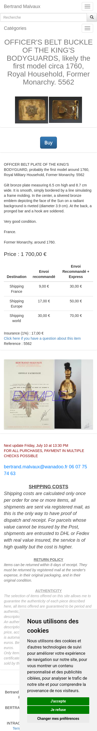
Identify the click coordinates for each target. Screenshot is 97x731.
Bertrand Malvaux (22, 6)
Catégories (15, 28)
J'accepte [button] (58, 701)
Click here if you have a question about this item (42, 338)
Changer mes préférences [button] (58, 718)
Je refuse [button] (58, 710)
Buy (48, 142)
